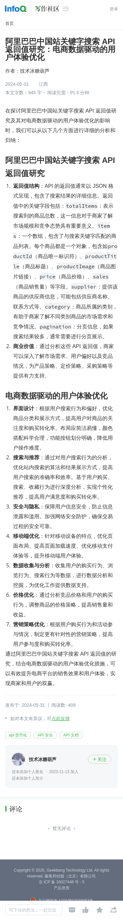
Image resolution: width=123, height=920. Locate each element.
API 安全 (45, 735)
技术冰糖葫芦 (35, 71)
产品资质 (62, 888)
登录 (114, 9)
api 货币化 (18, 735)
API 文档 (71, 735)
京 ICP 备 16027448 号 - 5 (62, 882)
